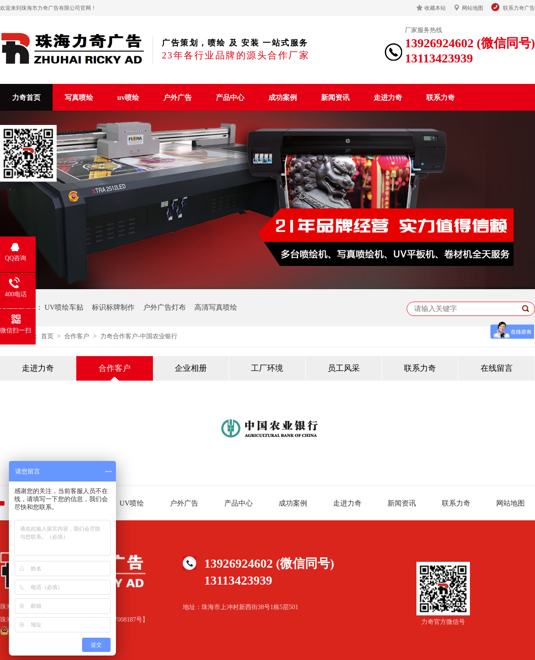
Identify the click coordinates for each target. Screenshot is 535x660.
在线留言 (497, 368)
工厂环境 (267, 368)
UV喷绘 (131, 503)
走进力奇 (388, 97)
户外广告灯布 (164, 307)
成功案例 (282, 97)
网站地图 (472, 8)
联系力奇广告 (519, 8)
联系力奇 (440, 97)
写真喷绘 (79, 97)
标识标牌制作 (113, 307)
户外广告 (177, 97)
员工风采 (344, 368)
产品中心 (230, 97)
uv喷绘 (128, 97)
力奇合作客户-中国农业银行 (138, 336)
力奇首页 (26, 97)
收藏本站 (435, 8)
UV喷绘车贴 (64, 307)
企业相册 (191, 368)
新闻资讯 (335, 97)
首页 (48, 336)
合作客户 (77, 336)
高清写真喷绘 (215, 307)
